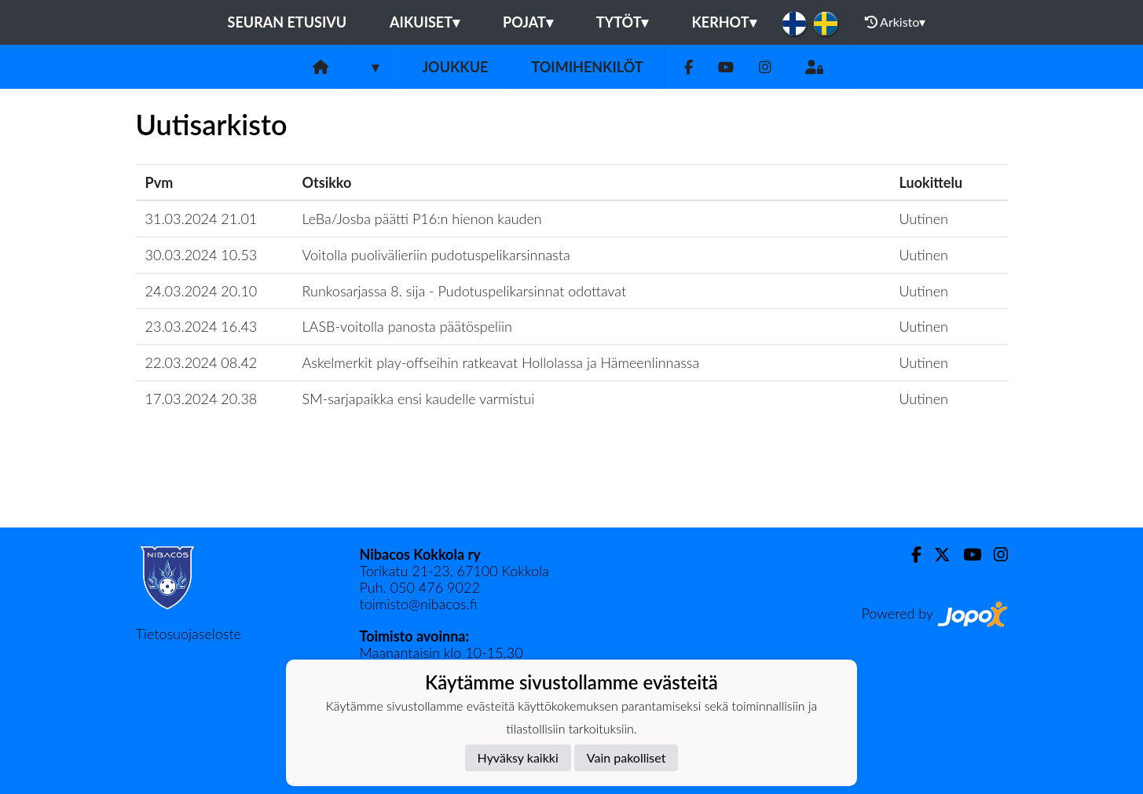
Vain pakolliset (626, 757)
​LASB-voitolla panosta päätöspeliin (407, 326)
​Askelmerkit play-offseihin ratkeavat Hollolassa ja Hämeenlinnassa (501, 362)
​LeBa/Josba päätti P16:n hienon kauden (422, 218)
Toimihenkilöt (587, 66)
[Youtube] (725, 67)
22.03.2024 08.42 (201, 362)
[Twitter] (936, 554)
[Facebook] (688, 67)
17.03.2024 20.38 (201, 398)
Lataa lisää (571, 493)
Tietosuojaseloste (188, 633)
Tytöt (622, 22)
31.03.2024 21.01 (201, 218)
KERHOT (723, 22)
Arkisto (895, 22)
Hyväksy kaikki (518, 757)
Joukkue (455, 66)
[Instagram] (765, 67)
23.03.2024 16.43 (201, 326)
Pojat (528, 22)
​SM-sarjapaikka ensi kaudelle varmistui (418, 398)
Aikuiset (425, 22)
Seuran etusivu (287, 22)
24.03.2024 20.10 (201, 291)
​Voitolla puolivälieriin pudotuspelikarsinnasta (436, 254)
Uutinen (923, 218)
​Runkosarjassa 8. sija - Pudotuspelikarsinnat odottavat (464, 291)
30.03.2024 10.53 (201, 254)
